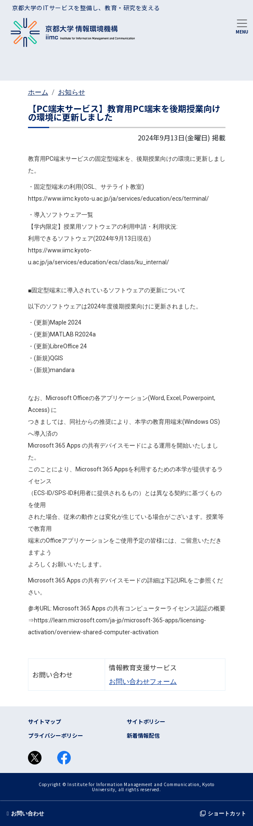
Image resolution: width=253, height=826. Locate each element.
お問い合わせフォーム (143, 682)
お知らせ (71, 92)
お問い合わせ (25, 813)
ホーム (38, 92)
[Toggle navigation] (242, 25)
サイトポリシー (146, 721)
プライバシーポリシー (55, 735)
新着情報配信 (143, 735)
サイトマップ (44, 721)
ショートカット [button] (223, 813)
